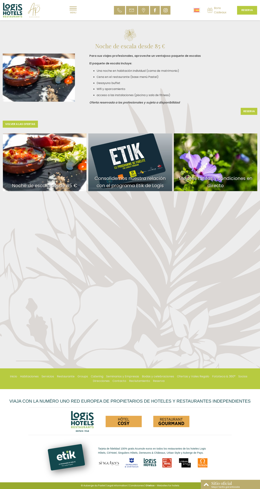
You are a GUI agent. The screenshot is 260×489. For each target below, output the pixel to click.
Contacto (119, 381)
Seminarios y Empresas (122, 376)
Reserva (247, 10)
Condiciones (136, 485)
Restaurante (66, 376)
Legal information (117, 485)
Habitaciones (29, 376)
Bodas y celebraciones (158, 376)
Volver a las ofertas (20, 124)
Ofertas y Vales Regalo (193, 376)
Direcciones (101, 381)
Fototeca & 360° (223, 376)
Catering (97, 376)
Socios (242, 376)
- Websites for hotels (162, 485)
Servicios (48, 376)
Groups (82, 376)
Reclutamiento (139, 381)
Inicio (13, 376)
